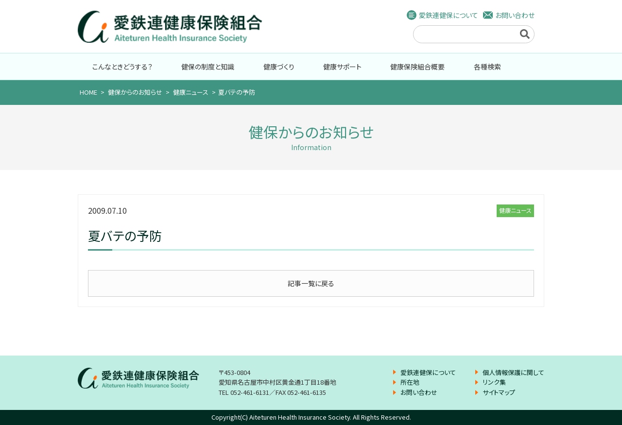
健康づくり (278, 66)
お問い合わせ (515, 15)
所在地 (409, 382)
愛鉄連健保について (448, 15)
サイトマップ (499, 392)
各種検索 (487, 66)
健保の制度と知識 (207, 66)
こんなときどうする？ (122, 66)
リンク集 (494, 382)
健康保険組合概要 (417, 66)
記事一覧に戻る (311, 283)
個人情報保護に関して (513, 372)
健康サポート (342, 66)
